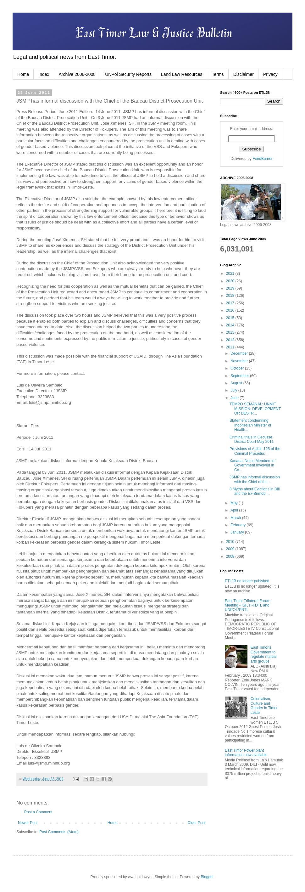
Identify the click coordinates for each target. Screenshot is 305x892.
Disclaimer (243, 74)
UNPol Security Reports (128, 74)
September (240, 376)
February (238, 525)
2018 (231, 295)
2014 (231, 325)
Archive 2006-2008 (77, 74)
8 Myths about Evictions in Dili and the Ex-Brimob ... (255, 491)
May (234, 503)
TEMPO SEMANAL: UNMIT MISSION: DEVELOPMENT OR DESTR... (255, 408)
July (234, 390)
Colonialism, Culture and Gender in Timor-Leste (265, 705)
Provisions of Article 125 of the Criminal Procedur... (255, 451)
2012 (231, 340)
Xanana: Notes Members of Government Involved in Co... (252, 465)
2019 (231, 288)
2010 (231, 541)
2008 (231, 556)
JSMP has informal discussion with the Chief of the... (255, 479)
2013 (231, 332)
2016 (231, 310)
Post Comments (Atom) (59, 832)
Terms (218, 74)
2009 (231, 549)
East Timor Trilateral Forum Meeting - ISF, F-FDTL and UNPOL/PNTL (247, 605)
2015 (231, 318)
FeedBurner (262, 158)
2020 (231, 281)
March (236, 518)
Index (43, 74)
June (235, 398)
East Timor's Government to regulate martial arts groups (264, 654)
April (234, 510)
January (237, 532)
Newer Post (27, 823)
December (239, 353)
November (239, 361)
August (236, 383)
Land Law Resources (181, 74)
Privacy (270, 74)
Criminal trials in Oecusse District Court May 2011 (252, 439)
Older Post (196, 823)
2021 (231, 273)
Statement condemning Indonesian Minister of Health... (250, 425)
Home (23, 74)
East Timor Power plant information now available (246, 752)
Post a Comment (38, 812)
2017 (231, 303)
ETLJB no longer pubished (247, 581)
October (237, 368)
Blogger (207, 877)
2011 (231, 347)
